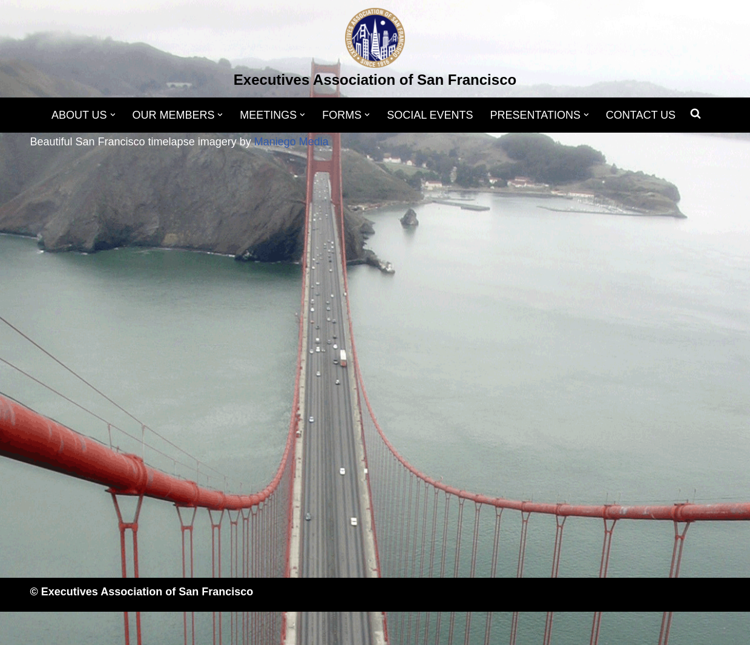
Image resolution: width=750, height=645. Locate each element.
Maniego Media (291, 142)
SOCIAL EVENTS (430, 115)
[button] (112, 114)
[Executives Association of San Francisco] (375, 50)
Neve (43, 628)
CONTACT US (641, 115)
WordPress (152, 628)
